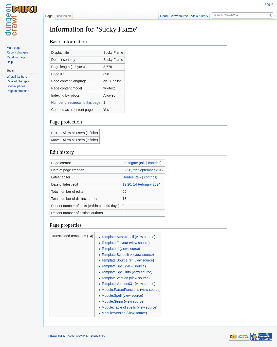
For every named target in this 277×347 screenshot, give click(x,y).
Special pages (16, 86)
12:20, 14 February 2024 (141, 184)
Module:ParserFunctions (120, 290)
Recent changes (17, 52)
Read (164, 16)
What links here (17, 76)
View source (179, 16)
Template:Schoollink (117, 255)
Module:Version (114, 313)
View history (199, 16)
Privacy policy (56, 335)
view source (145, 237)
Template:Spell (113, 266)
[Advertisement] (251, 99)
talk (143, 163)
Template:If (110, 249)
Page (49, 16)
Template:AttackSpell (118, 237)
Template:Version (115, 278)
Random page (16, 57)
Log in (269, 4)
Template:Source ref (117, 260)
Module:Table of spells (119, 307)
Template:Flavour (115, 243)
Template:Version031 (118, 284)
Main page (13, 48)
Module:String (112, 301)
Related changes (18, 81)
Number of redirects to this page (75, 102)
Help (10, 62)
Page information (18, 91)
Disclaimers (98, 335)
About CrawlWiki (78, 335)
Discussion (63, 16)
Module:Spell (112, 295)
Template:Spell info (116, 272)
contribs (154, 163)
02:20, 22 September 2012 (143, 170)
